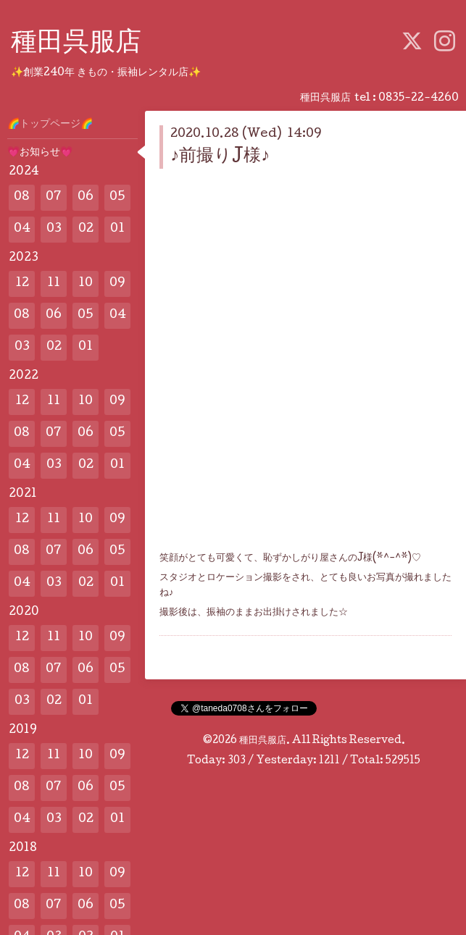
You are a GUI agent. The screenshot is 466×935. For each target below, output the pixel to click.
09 (117, 283)
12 (22, 283)
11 (53, 283)
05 (117, 197)
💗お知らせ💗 (39, 153)
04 (22, 229)
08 (22, 197)
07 (54, 197)
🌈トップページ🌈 (50, 124)
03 (54, 229)
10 (85, 283)
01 (117, 229)
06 (85, 197)
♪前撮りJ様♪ (220, 157)
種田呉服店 (76, 44)
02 (85, 229)
